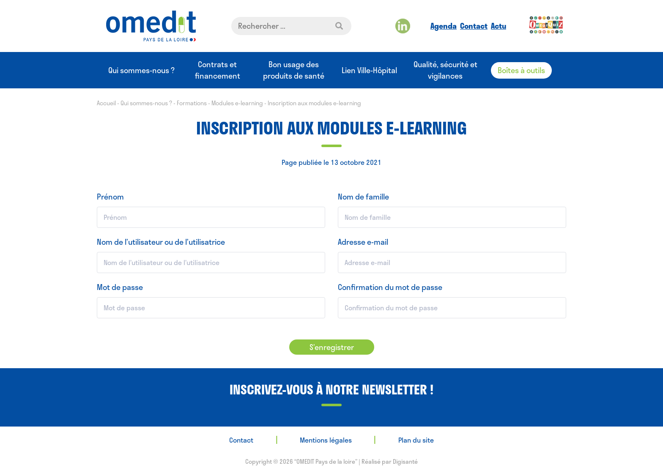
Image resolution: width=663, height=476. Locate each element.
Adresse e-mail (363, 242)
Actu (498, 26)
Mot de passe (120, 287)
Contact (474, 26)
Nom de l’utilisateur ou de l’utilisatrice (161, 242)
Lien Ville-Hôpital (369, 70)
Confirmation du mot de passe (390, 287)
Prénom (110, 196)
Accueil (106, 102)
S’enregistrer (332, 347)
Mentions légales (326, 440)
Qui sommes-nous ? (141, 70)
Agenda (443, 26)
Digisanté (405, 461)
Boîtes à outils (521, 70)
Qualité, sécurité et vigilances (445, 70)
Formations (192, 102)
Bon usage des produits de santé (293, 70)
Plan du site (416, 440)
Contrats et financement (217, 70)
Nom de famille (363, 196)
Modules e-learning (237, 102)
